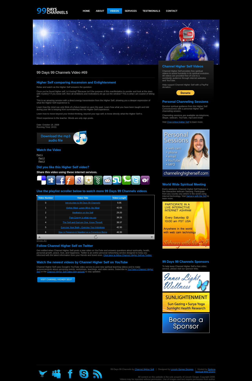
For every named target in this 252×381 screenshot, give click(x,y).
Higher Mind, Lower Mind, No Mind (82, 207)
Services (131, 11)
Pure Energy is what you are (82, 217)
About (100, 11)
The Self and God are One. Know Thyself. (83, 222)
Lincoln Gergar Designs (182, 369)
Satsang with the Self (196, 196)
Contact (171, 11)
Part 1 (40, 155)
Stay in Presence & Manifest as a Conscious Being (82, 232)
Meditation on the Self (82, 212)
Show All (42, 240)
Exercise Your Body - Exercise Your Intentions (83, 227)
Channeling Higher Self (178, 122)
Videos (114, 11)
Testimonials (151, 11)
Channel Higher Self (144, 369)
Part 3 (42, 161)
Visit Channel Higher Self (56, 279)
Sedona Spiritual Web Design (205, 370)
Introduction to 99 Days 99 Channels (82, 203)
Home (86, 11)
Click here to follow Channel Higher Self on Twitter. (127, 255)
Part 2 (42, 158)
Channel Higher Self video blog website (66, 271)
